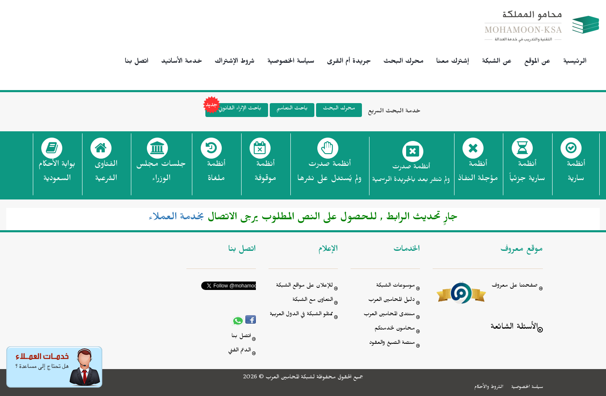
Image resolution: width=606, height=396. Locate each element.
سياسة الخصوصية (290, 62)
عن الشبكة (497, 62)
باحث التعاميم (292, 109)
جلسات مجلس (161, 173)
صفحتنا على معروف (515, 286)
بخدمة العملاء (177, 219)
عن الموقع (537, 62)
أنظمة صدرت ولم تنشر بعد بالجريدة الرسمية (411, 174)
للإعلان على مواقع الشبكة (304, 286)
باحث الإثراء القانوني (233, 110)
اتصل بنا (137, 62)
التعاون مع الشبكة (312, 300)
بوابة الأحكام (56, 173)
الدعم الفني (239, 351)
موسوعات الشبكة (395, 286)
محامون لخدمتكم (395, 329)
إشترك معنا (452, 62)
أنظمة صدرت (329, 173)
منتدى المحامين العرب (389, 315)
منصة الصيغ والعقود (392, 343)
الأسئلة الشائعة (514, 328)
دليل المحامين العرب (391, 300)
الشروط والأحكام (488, 388)
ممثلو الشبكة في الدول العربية (301, 315)
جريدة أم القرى (349, 62)
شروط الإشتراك (235, 62)
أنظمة (576, 173)
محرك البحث (403, 62)
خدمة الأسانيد (181, 62)
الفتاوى (105, 173)
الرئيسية (575, 62)
